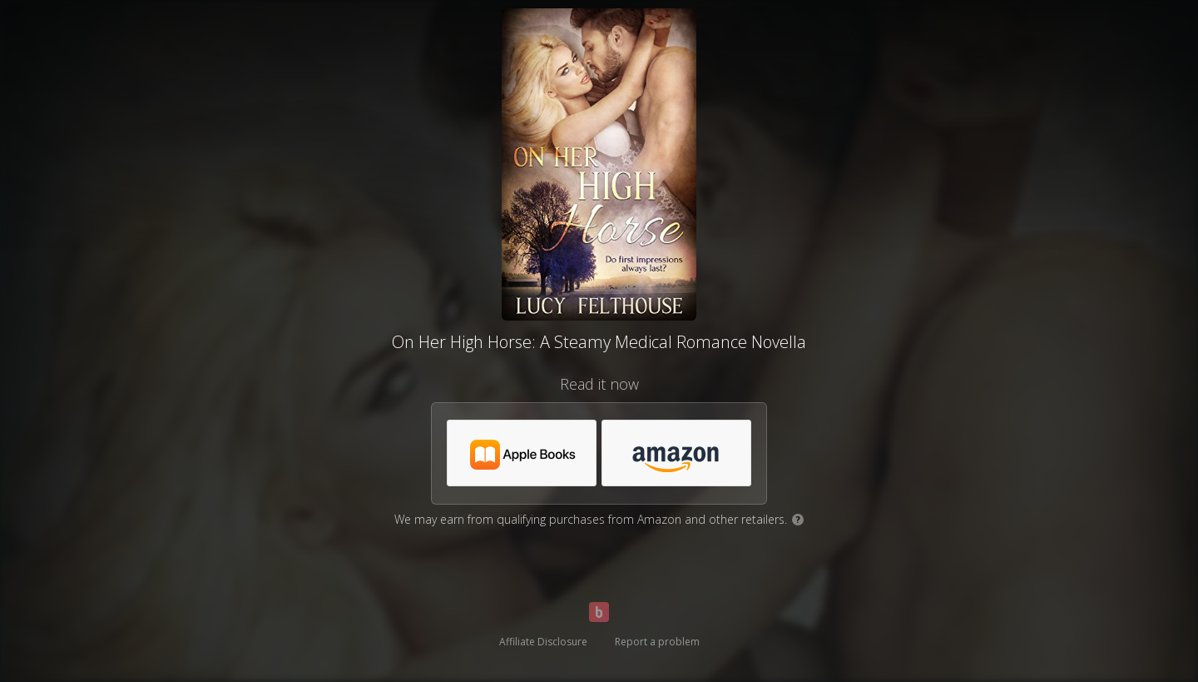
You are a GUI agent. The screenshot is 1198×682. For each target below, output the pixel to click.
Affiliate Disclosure (543, 642)
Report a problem (657, 642)
